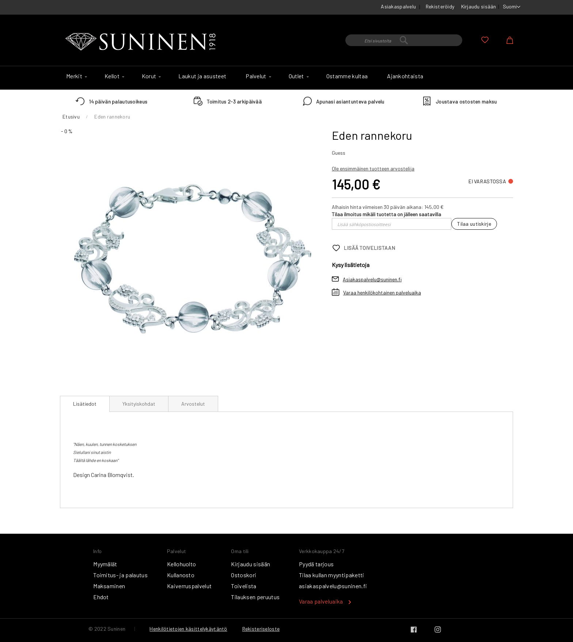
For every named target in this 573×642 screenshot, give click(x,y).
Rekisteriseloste (261, 629)
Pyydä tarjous (316, 563)
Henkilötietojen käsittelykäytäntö (188, 629)
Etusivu (71, 116)
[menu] (286, 78)
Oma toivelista (485, 39)
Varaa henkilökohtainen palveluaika (382, 292)
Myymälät (105, 563)
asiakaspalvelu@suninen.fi (333, 585)
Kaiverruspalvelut (189, 585)
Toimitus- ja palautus (120, 574)
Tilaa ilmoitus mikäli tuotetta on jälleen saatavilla (386, 214)
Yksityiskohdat (138, 404)
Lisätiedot (84, 404)
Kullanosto (180, 574)
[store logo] (142, 42)
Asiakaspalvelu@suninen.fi (372, 279)
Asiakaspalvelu (398, 6)
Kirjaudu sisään (478, 6)
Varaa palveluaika (321, 601)
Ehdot (101, 596)
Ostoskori (243, 574)
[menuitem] (76, 76)
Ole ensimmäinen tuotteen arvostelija (373, 168)
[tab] (85, 404)
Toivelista (243, 585)
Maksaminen (109, 585)
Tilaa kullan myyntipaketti (331, 574)
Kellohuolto (181, 563)
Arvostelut (193, 404)
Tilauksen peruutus (255, 596)
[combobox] (403, 40)
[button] (511, 7)
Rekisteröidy (440, 6)
